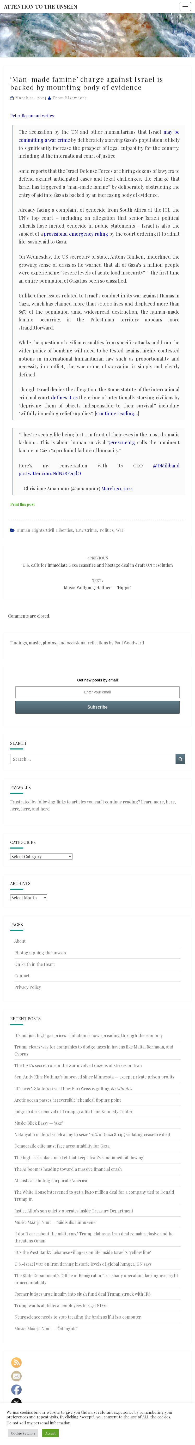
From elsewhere (70, 97)
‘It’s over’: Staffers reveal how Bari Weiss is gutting (73, 1088)
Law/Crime (86, 530)
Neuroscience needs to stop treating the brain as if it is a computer (77, 1317)
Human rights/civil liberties (44, 530)
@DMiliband (166, 465)
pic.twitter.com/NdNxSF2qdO (50, 473)
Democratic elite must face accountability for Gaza (61, 1146)
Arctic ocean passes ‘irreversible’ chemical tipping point (67, 1100)
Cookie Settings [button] (23, 1433)
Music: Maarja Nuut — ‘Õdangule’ (45, 1328)
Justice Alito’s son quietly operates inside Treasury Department (73, 1211)
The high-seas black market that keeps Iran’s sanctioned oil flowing (79, 1157)
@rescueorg (121, 442)
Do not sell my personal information (38, 1422)
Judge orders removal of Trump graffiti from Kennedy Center (73, 1111)
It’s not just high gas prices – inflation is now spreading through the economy (88, 1035)
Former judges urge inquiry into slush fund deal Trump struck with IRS (82, 1294)
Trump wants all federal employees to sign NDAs (60, 1305)
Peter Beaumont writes (32, 115)
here (170, 801)
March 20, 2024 (117, 488)
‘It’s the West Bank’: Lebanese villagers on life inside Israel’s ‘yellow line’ (82, 1252)
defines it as (64, 397)
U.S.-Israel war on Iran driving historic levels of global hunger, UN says (82, 1264)
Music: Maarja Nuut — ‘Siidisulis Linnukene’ (55, 1222)
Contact (21, 975)
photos (49, 642)
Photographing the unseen (40, 952)
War (120, 530)
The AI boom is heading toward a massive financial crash (68, 1169)
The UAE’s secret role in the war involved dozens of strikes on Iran (78, 1065)
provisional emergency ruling (76, 234)
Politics (106, 530)
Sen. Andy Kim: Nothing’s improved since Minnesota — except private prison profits (94, 1077)
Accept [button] (50, 1433)
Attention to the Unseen (40, 6)
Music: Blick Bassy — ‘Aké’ (38, 1123)
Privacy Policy (27, 987)
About (20, 941)
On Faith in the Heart (34, 964)
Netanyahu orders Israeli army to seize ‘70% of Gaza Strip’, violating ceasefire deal (92, 1134)
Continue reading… (117, 413)
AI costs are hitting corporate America (50, 1180)
